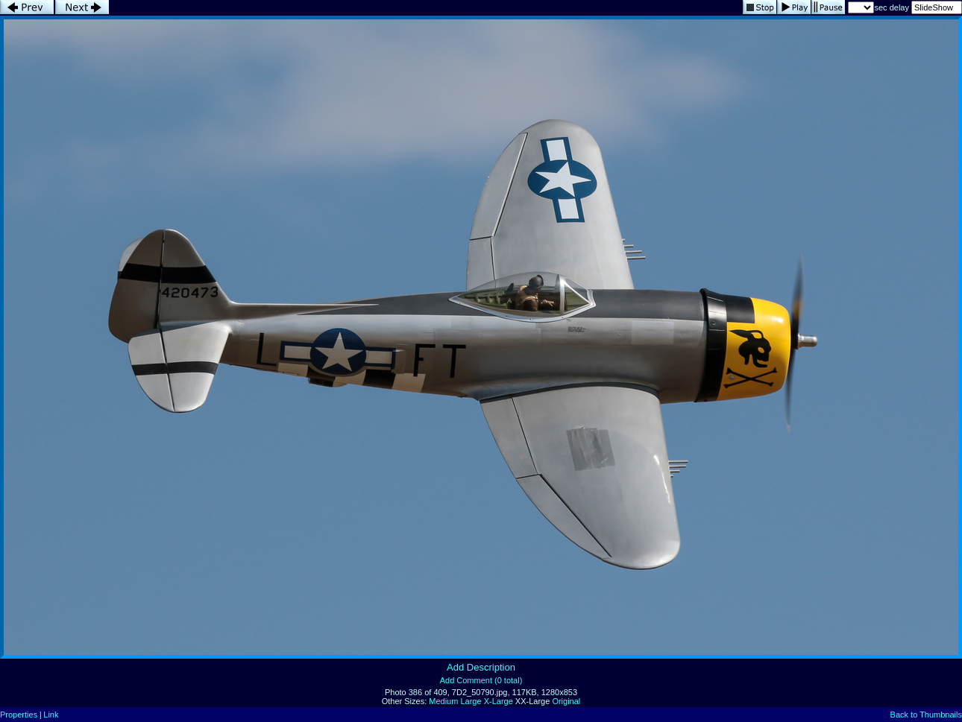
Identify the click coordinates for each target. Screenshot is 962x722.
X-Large (498, 701)
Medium (443, 701)
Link (50, 714)
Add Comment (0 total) (481, 680)
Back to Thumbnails (926, 714)
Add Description (481, 667)
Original (566, 701)
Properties (18, 714)
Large (470, 701)
